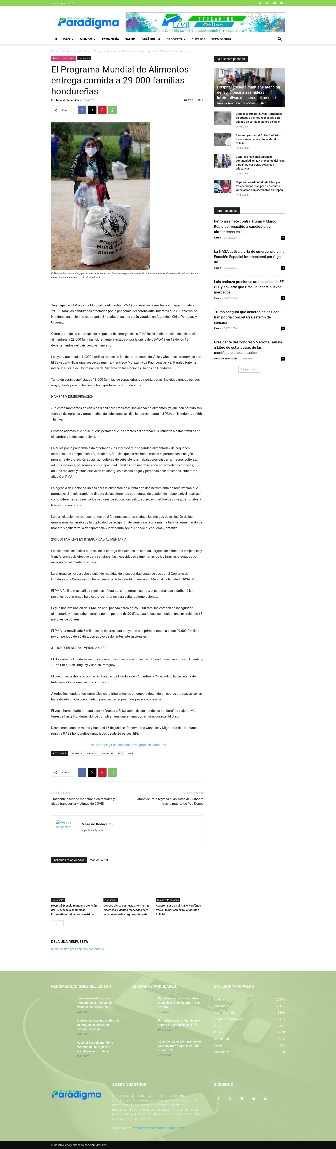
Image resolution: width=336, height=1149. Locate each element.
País (68, 39)
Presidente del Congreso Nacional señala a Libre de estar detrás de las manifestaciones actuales (248, 347)
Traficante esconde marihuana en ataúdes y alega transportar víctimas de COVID (83, 801)
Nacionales (84, 58)
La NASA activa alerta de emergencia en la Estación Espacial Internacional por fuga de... (249, 256)
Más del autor (99, 860)
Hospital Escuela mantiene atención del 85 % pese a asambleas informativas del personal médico (74, 910)
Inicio (54, 51)
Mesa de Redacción (228, 103)
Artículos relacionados (69, 860)
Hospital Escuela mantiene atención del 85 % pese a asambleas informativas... (95, 1047)
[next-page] (61, 923)
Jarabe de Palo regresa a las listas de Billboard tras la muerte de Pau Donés (169, 801)
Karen (217, 237)
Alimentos (76, 753)
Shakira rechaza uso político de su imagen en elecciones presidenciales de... (98, 1025)
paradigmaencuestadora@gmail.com (158, 1128)
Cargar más (249, 369)
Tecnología (221, 39)
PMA (120, 753)
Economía (110, 39)
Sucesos (198, 39)
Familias (92, 753)
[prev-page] (54, 923)
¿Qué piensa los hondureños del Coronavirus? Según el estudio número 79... (179, 1046)
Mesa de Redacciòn (67, 100)
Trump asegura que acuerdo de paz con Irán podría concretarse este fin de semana (247, 317)
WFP (130, 753)
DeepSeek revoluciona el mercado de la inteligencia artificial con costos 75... (94, 1003)
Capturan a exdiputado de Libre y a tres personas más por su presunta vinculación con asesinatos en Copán (259, 186)
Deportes (176, 39)
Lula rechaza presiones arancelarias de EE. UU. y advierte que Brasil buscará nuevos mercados (249, 286)
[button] (279, 39)
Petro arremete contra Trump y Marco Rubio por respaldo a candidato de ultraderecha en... (245, 226)
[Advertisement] (127, 291)
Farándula (151, 39)
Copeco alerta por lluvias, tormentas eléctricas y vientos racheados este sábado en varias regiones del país (126, 910)
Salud (130, 39)
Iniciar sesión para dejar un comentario (77, 949)
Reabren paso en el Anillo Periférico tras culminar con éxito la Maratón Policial (178, 910)
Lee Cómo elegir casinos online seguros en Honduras (127, 745)
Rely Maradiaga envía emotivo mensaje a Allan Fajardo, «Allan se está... (179, 1003)
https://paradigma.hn (92, 830)
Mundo (88, 39)
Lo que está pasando (74, 51)
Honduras (107, 753)
